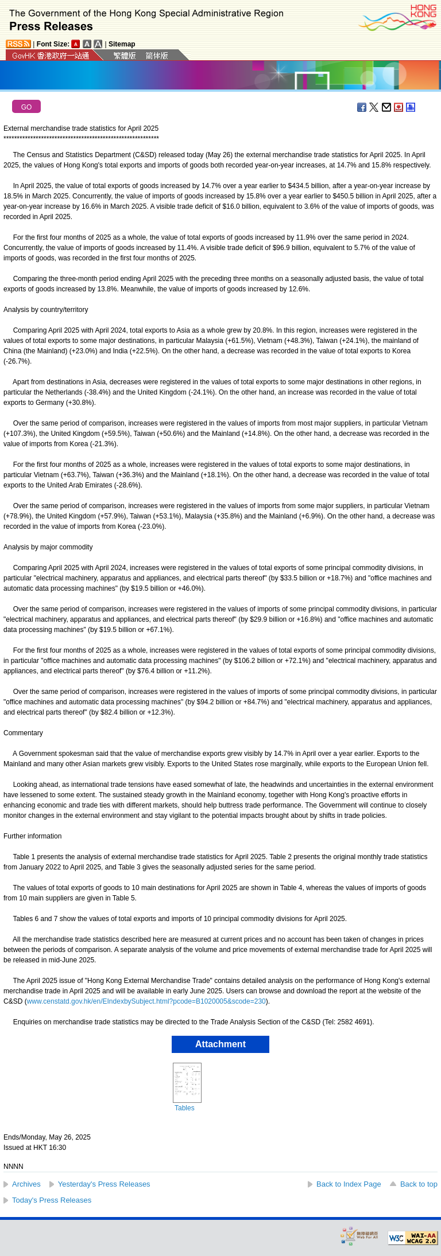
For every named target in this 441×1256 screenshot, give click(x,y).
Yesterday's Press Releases (104, 1184)
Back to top (419, 1184)
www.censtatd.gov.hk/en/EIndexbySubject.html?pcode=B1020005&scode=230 (146, 1001)
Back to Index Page (348, 1184)
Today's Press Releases (51, 1200)
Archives (26, 1184)
